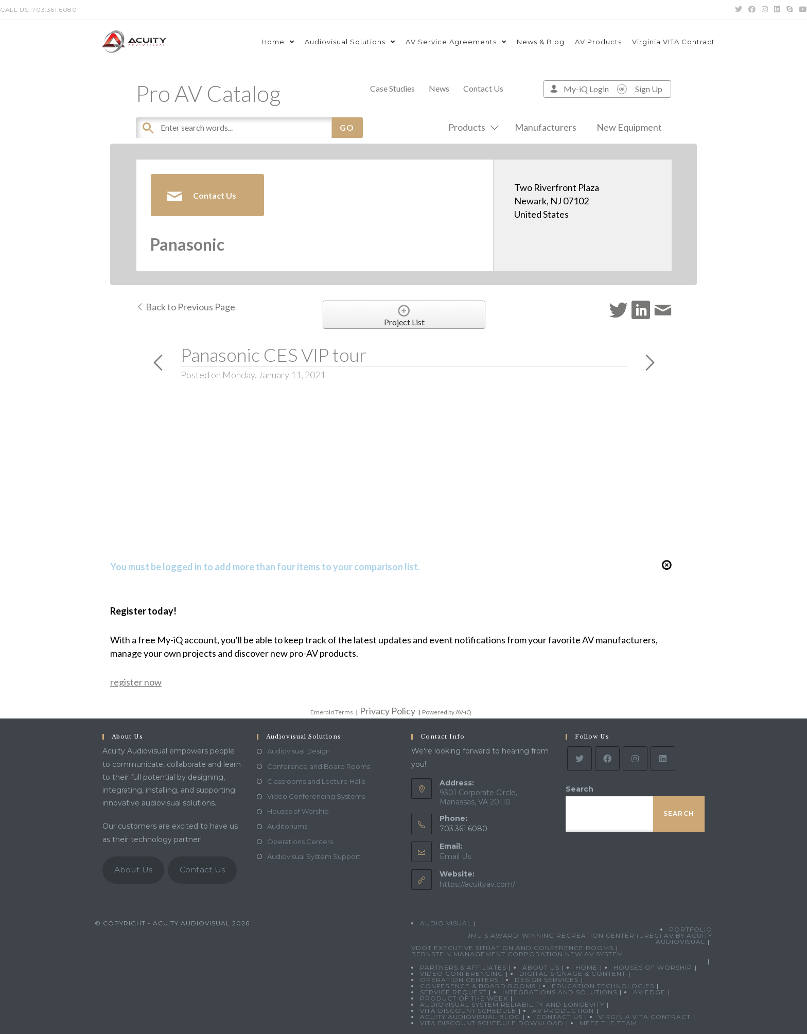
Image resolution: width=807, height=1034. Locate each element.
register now (136, 682)
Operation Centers (459, 980)
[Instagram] (635, 758)
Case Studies (392, 88)
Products (471, 127)
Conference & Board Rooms (478, 986)
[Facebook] (607, 758)
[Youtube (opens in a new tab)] (801, 10)
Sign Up (648, 89)
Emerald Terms (331, 712)
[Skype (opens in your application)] (789, 10)
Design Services (546, 980)
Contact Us (483, 88)
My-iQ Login (586, 89)
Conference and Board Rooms (318, 766)
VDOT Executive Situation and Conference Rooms (512, 948)
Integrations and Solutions (559, 992)
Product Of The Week (464, 998)
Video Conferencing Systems (316, 796)
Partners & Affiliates (463, 967)
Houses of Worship (298, 811)
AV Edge (649, 992)
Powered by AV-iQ (446, 712)
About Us (133, 869)
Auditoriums (287, 826)
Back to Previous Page (185, 306)
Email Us (455, 856)
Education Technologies (603, 986)
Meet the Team (608, 1023)
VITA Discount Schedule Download (492, 1023)
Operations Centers (300, 841)
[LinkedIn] (663, 758)
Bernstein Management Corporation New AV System (517, 954)
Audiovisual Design (298, 751)
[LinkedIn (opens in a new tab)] (777, 10)
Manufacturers (545, 127)
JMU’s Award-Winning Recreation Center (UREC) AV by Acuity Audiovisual (589, 938)
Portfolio (690, 929)
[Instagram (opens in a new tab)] (765, 10)
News (439, 88)
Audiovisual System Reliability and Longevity (512, 1004)
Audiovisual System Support (314, 856)
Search (579, 789)
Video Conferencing (461, 973)
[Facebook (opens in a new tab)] (752, 10)
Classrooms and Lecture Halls (316, 781)
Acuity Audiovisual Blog (470, 1017)
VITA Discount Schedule (468, 1010)
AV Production (563, 1010)
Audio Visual (445, 923)
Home (586, 967)
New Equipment (629, 127)
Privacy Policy (387, 710)
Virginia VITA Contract (645, 1017)
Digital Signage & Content (572, 973)
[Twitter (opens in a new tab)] (738, 10)
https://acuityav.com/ (477, 884)
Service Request (453, 992)
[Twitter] (579, 758)
